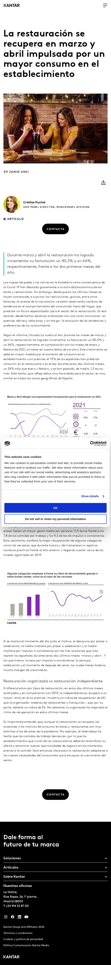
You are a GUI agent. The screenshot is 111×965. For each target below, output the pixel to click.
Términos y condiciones (17, 933)
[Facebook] (12, 918)
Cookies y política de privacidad (23, 939)
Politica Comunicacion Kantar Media (26, 945)
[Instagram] (5, 918)
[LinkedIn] (19, 918)
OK (55, 507)
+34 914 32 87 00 (17, 906)
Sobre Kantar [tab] (14, 877)
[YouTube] (26, 918)
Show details (90, 496)
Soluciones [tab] (12, 858)
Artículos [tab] (10, 867)
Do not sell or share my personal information (55, 519)
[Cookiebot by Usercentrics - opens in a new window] (90, 443)
